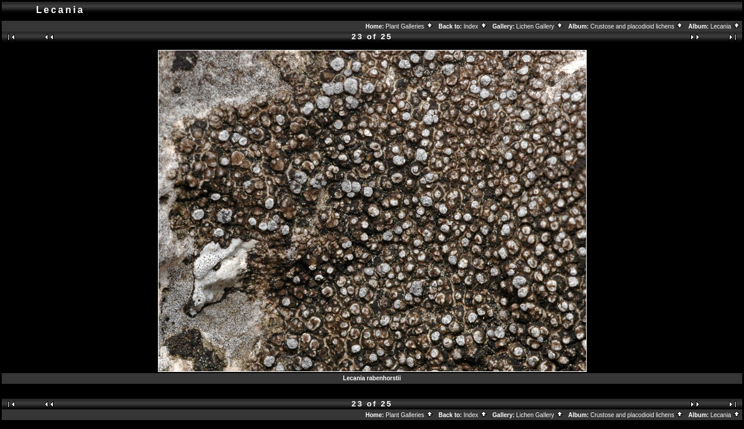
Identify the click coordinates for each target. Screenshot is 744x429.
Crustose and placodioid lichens (636, 26)
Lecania (725, 26)
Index (475, 26)
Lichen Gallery (539, 26)
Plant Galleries (409, 26)
